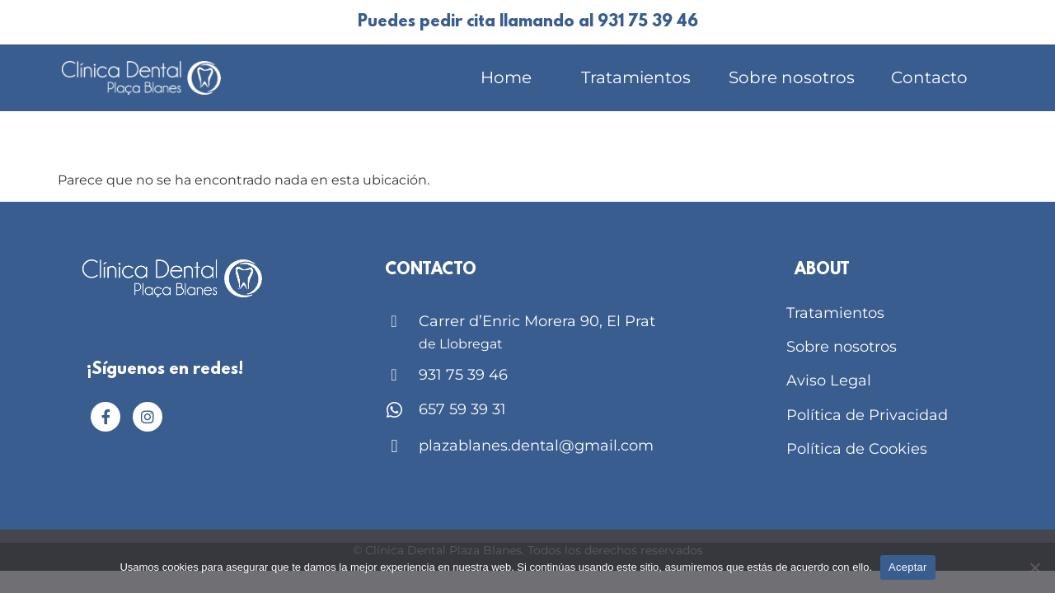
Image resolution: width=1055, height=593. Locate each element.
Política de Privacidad (867, 415)
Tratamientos (636, 77)
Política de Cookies (856, 449)
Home (506, 77)
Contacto (929, 77)
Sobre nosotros (792, 77)
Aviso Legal (828, 380)
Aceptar (908, 567)
